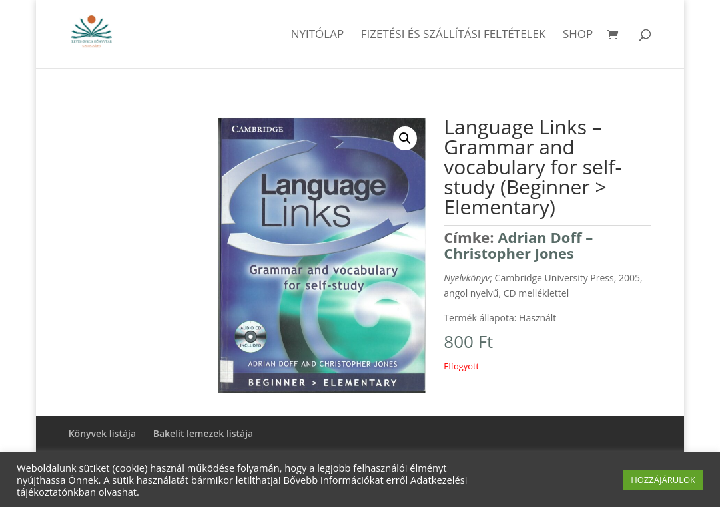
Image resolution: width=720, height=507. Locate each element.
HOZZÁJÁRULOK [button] (663, 480)
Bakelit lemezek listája (203, 433)
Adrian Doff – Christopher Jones (518, 245)
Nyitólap (317, 35)
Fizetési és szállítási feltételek (453, 35)
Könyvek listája (102, 433)
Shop (578, 35)
